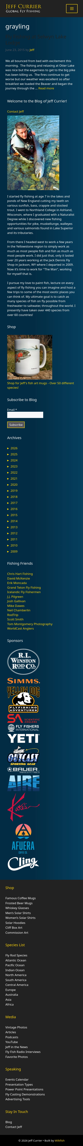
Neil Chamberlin (18, 610)
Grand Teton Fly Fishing (24, 587)
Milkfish (60, 1140)
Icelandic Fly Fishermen (24, 592)
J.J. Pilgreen (15, 597)
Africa (9, 1004)
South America (15, 980)
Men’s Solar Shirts (18, 913)
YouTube (11, 1042)
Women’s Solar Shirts (20, 918)
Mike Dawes (15, 606)
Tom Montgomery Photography (29, 624)
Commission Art (16, 932)
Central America (16, 985)
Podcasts (11, 1037)
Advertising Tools (17, 1099)
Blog (8, 1122)
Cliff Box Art (13, 927)
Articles (10, 1032)
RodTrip (12, 615)
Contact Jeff (15, 111)
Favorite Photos (16, 1057)
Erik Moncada (17, 583)
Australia (11, 994)
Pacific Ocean (14, 965)
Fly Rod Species (16, 955)
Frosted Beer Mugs (19, 903)
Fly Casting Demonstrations (25, 1094)
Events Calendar (17, 1079)
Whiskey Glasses (17, 908)
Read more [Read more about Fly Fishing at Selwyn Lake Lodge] (46, 88)
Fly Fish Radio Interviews (23, 1052)
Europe (10, 990)
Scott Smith (15, 619)
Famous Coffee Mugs (20, 898)
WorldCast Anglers (20, 628)
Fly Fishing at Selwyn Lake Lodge (35, 39)
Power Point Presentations (24, 1089)
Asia (8, 1000)
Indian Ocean (15, 970)
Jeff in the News (16, 1047)
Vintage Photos (16, 1027)
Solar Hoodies (15, 923)
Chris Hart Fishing (20, 574)
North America (15, 975)
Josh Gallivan (16, 601)
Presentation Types (19, 1084)
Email (12, 410)
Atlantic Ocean (15, 960)
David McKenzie (18, 578)
